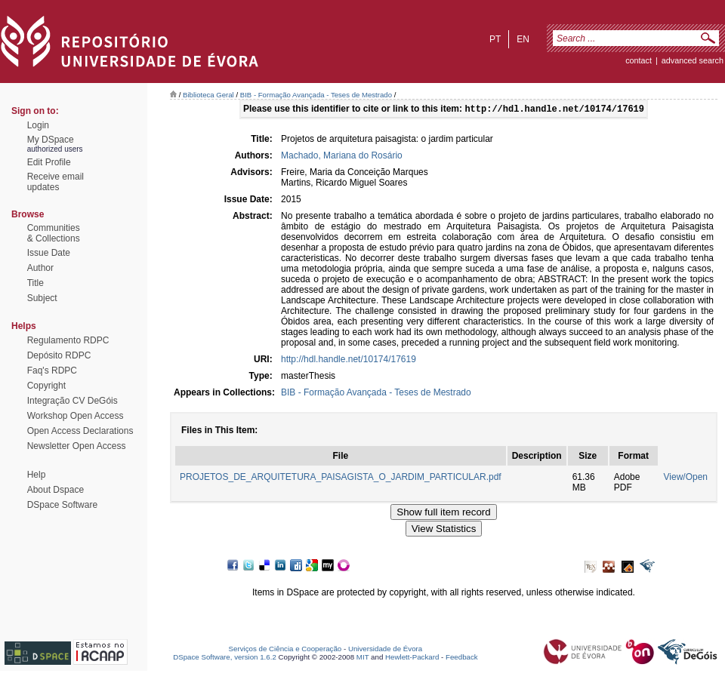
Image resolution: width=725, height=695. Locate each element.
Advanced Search (692, 60)
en (523, 39)
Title (35, 283)
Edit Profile (49, 162)
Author (40, 268)
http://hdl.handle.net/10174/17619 (348, 360)
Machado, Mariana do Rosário (342, 157)
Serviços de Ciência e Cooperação (285, 650)
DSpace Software (62, 505)
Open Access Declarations (80, 431)
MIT (362, 658)
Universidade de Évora (385, 650)
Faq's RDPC (52, 370)
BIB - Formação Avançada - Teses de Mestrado (316, 95)
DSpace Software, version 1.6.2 (224, 658)
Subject (42, 298)
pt (495, 39)
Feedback (462, 658)
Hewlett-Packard (412, 658)
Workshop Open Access (75, 416)
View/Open (686, 478)
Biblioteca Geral (208, 95)
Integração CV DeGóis (72, 400)
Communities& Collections (53, 233)
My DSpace (50, 139)
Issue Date (48, 253)
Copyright (46, 385)
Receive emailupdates (55, 181)
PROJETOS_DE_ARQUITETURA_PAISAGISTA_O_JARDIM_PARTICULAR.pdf (340, 478)
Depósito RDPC (59, 355)
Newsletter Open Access (76, 446)
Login (38, 125)
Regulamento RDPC (68, 340)
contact (638, 60)
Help (36, 474)
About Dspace (55, 489)
